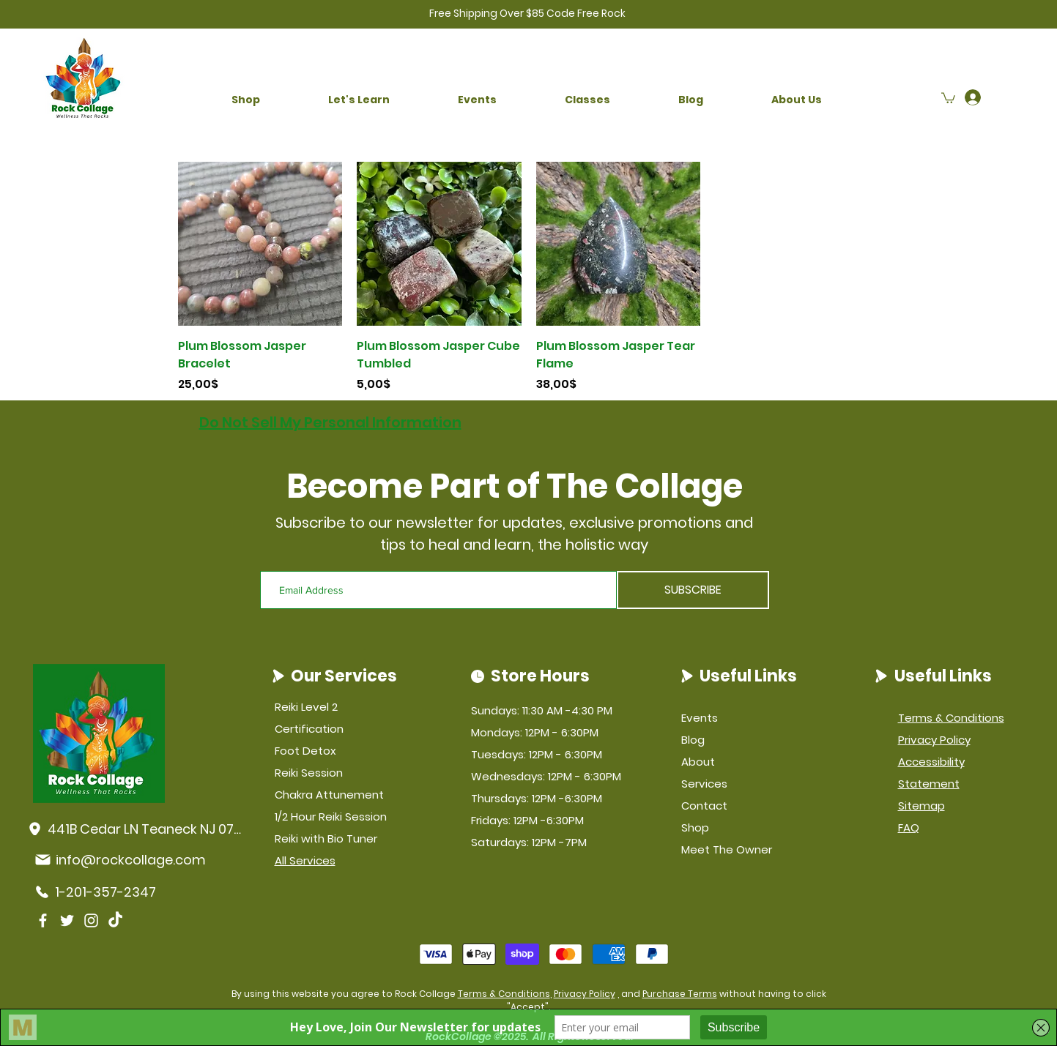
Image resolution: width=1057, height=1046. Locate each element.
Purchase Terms (679, 993)
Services (704, 783)
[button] (246, 100)
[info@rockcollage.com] (132, 859)
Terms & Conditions (504, 993)
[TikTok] (115, 920)
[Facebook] (43, 920)
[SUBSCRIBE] (693, 590)
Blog (693, 739)
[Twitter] (67, 920)
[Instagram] (91, 920)
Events (699, 717)
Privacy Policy (584, 993)
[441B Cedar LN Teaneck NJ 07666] (137, 828)
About (698, 761)
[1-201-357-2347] (106, 891)
